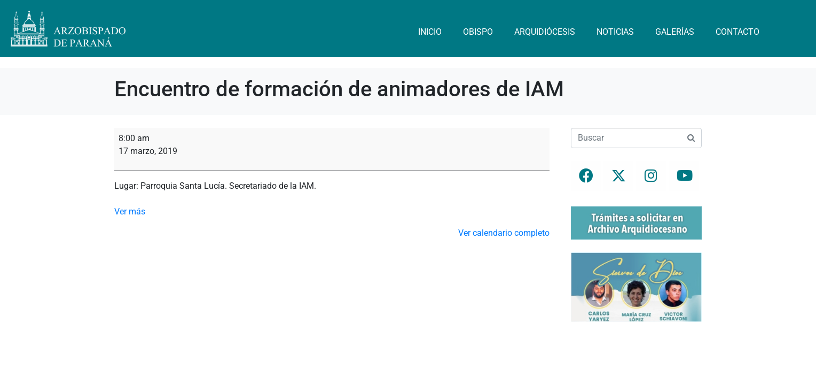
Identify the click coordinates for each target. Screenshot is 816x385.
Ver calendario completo (504, 233)
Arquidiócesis (544, 32)
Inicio (430, 32)
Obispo (478, 32)
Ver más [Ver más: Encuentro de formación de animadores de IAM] (129, 211)
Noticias (615, 32)
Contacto (737, 32)
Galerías (674, 32)
